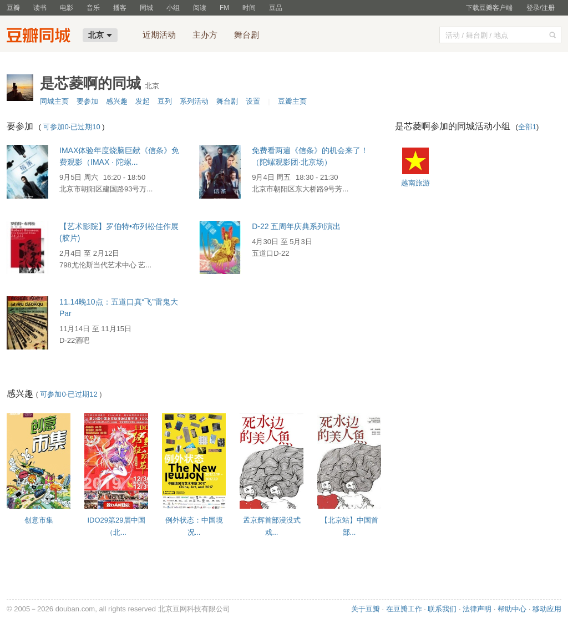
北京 (100, 35)
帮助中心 (512, 609)
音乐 (93, 8)
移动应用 (546, 609)
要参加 (87, 101)
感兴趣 (117, 101)
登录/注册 (540, 8)
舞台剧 (246, 34)
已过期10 (85, 127)
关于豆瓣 (365, 609)
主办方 (204, 34)
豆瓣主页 (292, 101)
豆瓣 (13, 8)
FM (224, 8)
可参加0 (55, 127)
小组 (173, 8)
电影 (66, 8)
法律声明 (477, 609)
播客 (119, 8)
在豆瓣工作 (404, 609)
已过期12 (82, 394)
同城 (146, 8)
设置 (253, 101)
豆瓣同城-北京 (41, 36)
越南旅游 (415, 183)
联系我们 (442, 609)
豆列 (165, 101)
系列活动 (194, 101)
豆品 (275, 8)
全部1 (527, 127)
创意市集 (38, 520)
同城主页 (54, 101)
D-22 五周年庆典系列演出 (296, 226)
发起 (142, 101)
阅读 (199, 8)
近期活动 (159, 34)
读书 (40, 8)
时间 (249, 8)
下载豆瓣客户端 (489, 8)
